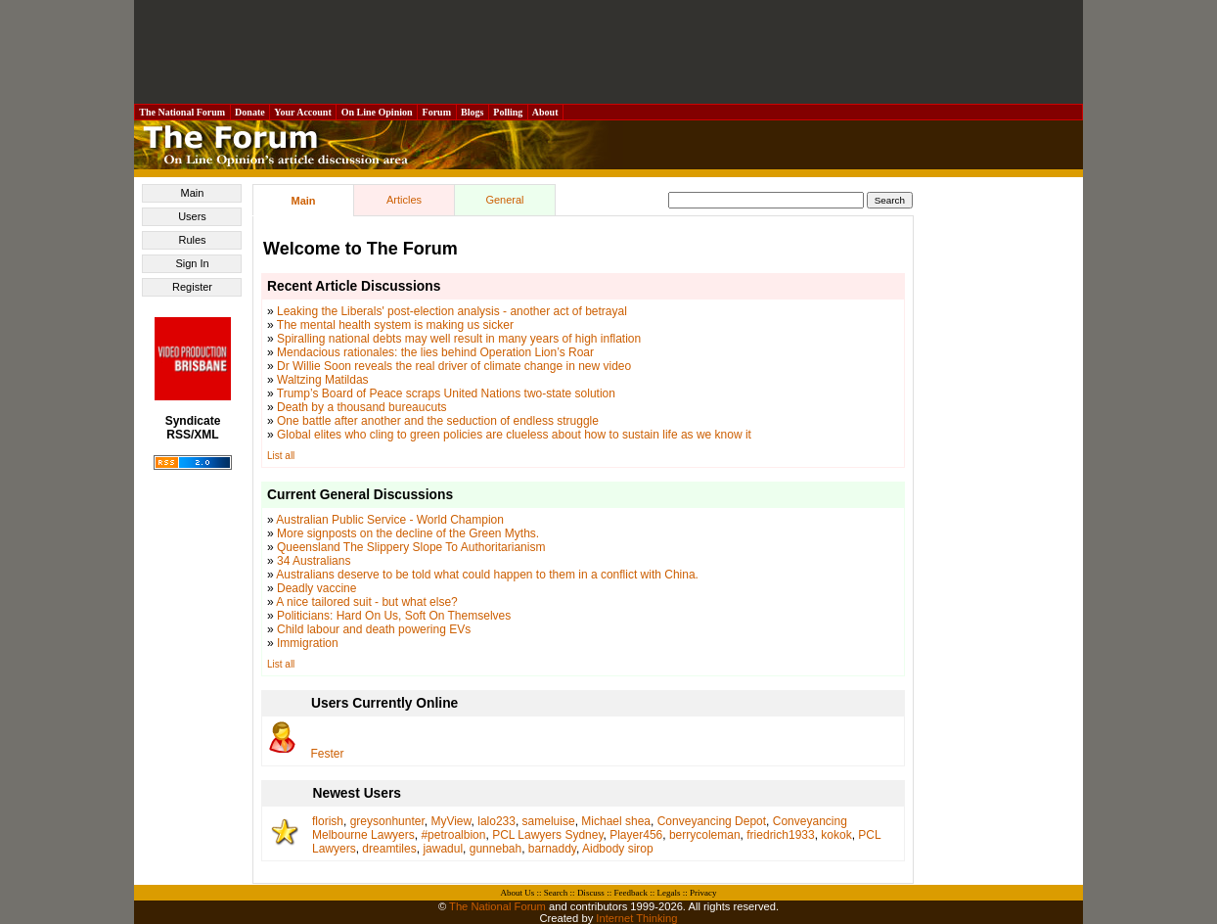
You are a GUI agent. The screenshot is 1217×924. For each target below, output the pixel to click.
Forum (436, 112)
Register (192, 287)
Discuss (591, 893)
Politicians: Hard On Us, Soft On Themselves (394, 616)
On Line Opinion (376, 112)
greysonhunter (387, 821)
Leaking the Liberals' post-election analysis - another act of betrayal (452, 311)
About (545, 112)
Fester (327, 754)
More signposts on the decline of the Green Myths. (408, 533)
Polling (508, 112)
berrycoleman (705, 835)
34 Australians (313, 561)
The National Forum (182, 112)
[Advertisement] (608, 52)
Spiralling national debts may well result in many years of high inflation (459, 339)
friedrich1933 (780, 835)
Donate (250, 112)
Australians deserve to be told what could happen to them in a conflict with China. (487, 574)
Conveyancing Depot (711, 821)
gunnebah (495, 848)
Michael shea (616, 821)
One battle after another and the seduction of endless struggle (438, 421)
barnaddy (552, 848)
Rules (191, 240)
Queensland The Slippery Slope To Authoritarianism (411, 547)
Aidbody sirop (618, 848)
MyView (450, 821)
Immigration (307, 643)
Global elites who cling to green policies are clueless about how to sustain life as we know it (514, 434)
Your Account (303, 112)
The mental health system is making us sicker (395, 325)
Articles (404, 200)
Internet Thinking (636, 918)
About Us (518, 893)
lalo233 (496, 821)
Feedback (630, 893)
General (504, 200)
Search (556, 893)
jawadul (443, 848)
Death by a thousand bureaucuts (361, 407)
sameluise (548, 821)
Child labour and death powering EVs (374, 629)
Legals (668, 893)
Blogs (472, 112)
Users (192, 216)
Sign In (191, 263)
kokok (836, 835)
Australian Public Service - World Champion (390, 520)
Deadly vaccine (316, 588)
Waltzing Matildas (323, 380)
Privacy (703, 893)
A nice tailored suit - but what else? (366, 602)
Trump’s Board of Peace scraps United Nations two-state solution (446, 393)
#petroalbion (453, 835)
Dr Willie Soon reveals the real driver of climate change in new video (454, 366)
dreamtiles (389, 848)
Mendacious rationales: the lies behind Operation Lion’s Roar (435, 352)
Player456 (635, 835)
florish (327, 821)
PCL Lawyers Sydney (547, 835)
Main (192, 193)
